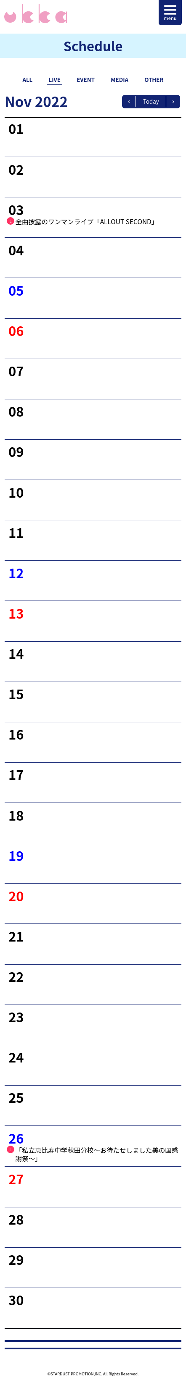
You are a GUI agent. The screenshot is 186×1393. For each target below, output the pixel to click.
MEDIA (119, 80)
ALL (27, 80)
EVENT (86, 80)
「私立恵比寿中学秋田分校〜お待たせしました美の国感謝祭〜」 (97, 1154)
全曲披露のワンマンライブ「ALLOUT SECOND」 (87, 221)
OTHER (153, 80)
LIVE (55, 80)
